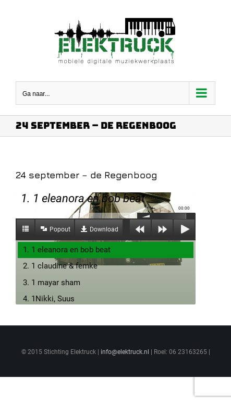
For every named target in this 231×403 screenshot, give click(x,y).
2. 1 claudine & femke (60, 266)
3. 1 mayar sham (51, 282)
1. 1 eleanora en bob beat (67, 249)
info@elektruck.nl (125, 352)
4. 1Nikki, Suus (49, 298)
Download (104, 229)
